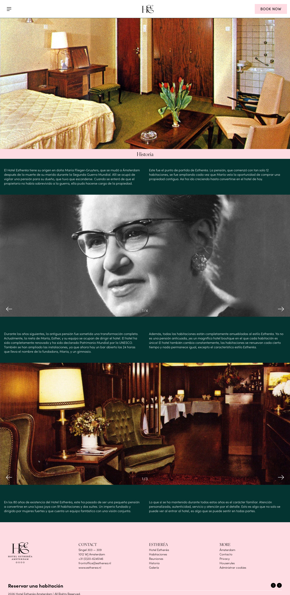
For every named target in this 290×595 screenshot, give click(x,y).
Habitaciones (158, 554)
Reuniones (156, 559)
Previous (9, 309)
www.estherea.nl (90, 567)
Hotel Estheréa (159, 550)
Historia (154, 563)
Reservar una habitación (35, 585)
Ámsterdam (227, 550)
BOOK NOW (270, 8)
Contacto (226, 554)
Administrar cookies (233, 567)
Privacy (225, 559)
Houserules (227, 563)
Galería (154, 567)
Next (281, 309)
